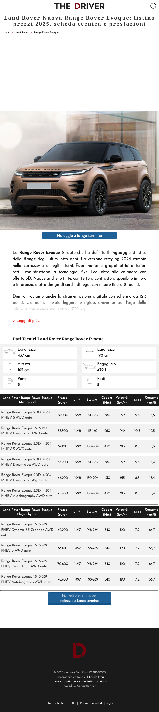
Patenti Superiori (91, 703)
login (110, 703)
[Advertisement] (79, 73)
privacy (56, 681)
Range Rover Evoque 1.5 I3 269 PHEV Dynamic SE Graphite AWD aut (27, 530)
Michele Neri (95, 677)
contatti (88, 681)
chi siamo (101, 681)
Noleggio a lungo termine (79, 235)
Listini (6, 32)
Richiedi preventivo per (79, 598)
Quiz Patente (55, 703)
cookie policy (72, 681)
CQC (71, 703)
